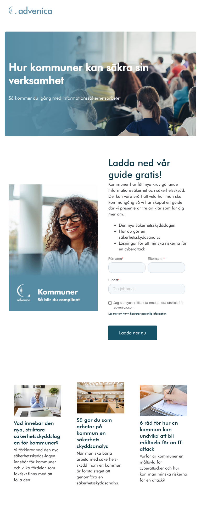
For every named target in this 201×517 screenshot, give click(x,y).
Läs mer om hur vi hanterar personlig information (137, 313)
